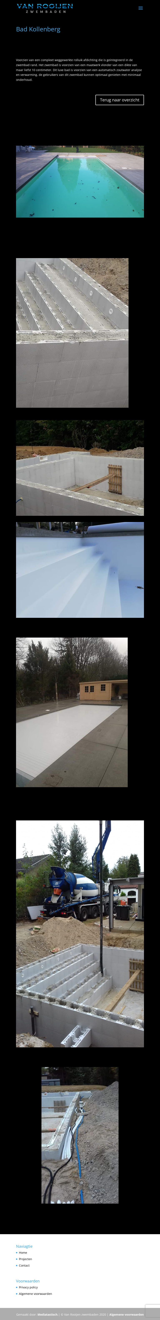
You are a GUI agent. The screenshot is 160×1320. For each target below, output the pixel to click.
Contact (24, 1265)
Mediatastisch (48, 1314)
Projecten (25, 1259)
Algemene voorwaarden (126, 1314)
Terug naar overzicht (119, 100)
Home (23, 1253)
